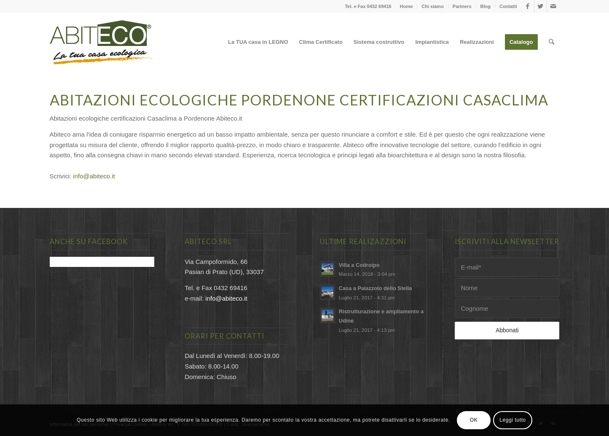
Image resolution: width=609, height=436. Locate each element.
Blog (485, 6)
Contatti (508, 6)
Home (406, 6)
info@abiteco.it (94, 176)
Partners (462, 6)
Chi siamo (432, 6)
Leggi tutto (512, 420)
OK (474, 420)
